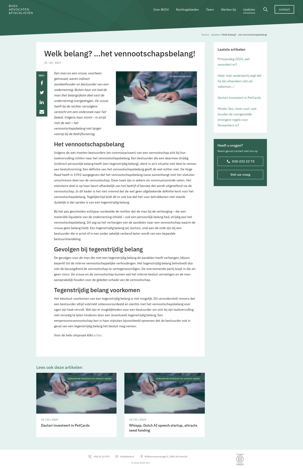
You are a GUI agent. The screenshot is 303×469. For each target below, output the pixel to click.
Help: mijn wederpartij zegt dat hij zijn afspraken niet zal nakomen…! (239, 81)
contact (284, 9)
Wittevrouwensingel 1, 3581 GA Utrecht (166, 456)
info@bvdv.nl (127, 456)
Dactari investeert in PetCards (239, 98)
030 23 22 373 (101, 456)
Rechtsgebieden (187, 9)
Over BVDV (161, 9)
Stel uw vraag (240, 174)
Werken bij (228, 9)
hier (99, 335)
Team (210, 9)
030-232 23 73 (240, 161)
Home (204, 34)
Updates (249, 9)
